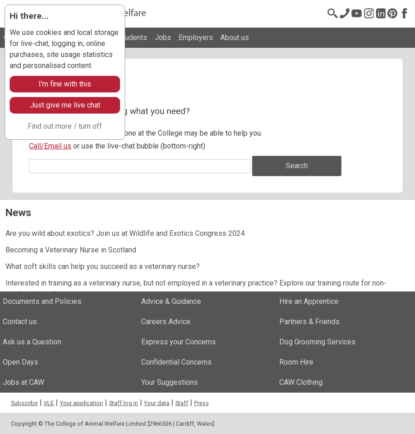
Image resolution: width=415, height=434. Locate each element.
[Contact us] (345, 13)
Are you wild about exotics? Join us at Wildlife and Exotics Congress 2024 (125, 233)
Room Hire (296, 362)
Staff (181, 403)
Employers (196, 37)
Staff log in (123, 403)
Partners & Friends (309, 321)
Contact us (20, 321)
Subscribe (24, 403)
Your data (156, 403)
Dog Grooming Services (317, 341)
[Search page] (333, 13)
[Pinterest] (392, 13)
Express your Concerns (178, 341)
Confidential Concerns (176, 362)
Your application (81, 403)
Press (201, 403)
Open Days (20, 362)
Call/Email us (50, 146)
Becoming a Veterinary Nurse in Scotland (71, 250)
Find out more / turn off (65, 126)
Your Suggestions (169, 382)
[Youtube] (357, 13)
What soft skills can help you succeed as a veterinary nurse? (103, 266)
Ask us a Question (32, 341)
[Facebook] (404, 13)
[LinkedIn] (380, 13)
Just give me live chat (65, 105)
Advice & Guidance (171, 301)
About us (234, 37)
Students (132, 37)
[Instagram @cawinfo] (368, 13)
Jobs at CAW (23, 382)
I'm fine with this (65, 84)
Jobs (163, 37)
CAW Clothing (301, 382)
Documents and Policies (42, 301)
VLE (49, 403)
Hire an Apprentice (309, 301)
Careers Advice (165, 321)
